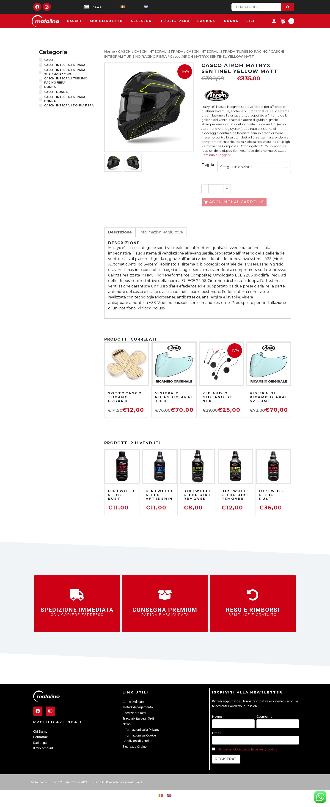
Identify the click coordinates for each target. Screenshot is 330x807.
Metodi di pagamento (138, 707)
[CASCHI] (40, 60)
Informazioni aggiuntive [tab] (161, 232)
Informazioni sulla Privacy (141, 729)
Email (216, 733)
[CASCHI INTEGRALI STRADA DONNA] (40, 99)
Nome (217, 717)
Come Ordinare (133, 702)
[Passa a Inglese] (138, 7)
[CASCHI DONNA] (40, 92)
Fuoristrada (175, 21)
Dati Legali (40, 743)
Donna (231, 21)
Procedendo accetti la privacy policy (247, 749)
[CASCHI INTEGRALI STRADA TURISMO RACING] (40, 72)
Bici (250, 21)
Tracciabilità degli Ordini (139, 718)
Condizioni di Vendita (137, 741)
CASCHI (124, 51)
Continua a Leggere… (217, 155)
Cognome (264, 717)
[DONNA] (40, 87)
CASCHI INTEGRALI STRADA (158, 51)
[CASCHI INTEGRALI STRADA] (40, 65)
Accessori (142, 21)
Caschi (74, 21)
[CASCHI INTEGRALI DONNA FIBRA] (40, 105)
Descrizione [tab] (120, 232)
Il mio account (43, 748)
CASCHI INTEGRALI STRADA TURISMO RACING (227, 51)
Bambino (206, 21)
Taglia (208, 164)
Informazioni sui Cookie (139, 735)
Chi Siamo (40, 731)
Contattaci (40, 737)
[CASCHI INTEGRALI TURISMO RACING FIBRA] (40, 80)
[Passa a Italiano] (115, 7)
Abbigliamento (106, 21)
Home (109, 51)
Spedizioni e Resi (134, 713)
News (127, 724)
